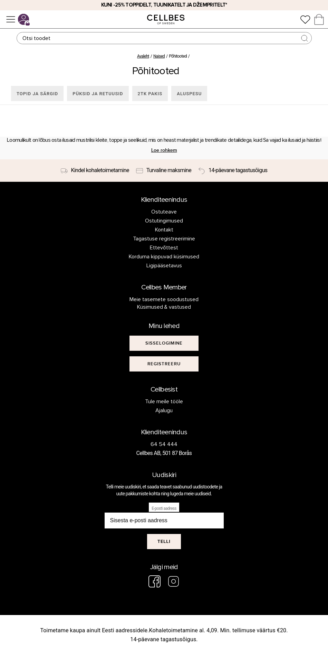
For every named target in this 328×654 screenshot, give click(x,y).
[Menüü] (10, 19)
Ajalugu (164, 410)
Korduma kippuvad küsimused (164, 256)
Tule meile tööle (164, 401)
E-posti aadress (164, 508)
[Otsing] (164, 38)
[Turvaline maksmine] (164, 171)
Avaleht (143, 56)
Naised (159, 56)
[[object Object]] (164, 343)
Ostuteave (164, 211)
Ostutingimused (164, 220)
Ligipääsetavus (164, 265)
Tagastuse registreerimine (164, 238)
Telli (164, 541)
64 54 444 (164, 444)
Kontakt (164, 229)
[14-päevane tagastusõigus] (233, 171)
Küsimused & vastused (164, 307)
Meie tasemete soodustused (164, 299)
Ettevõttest (164, 247)
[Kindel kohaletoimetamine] (95, 171)
